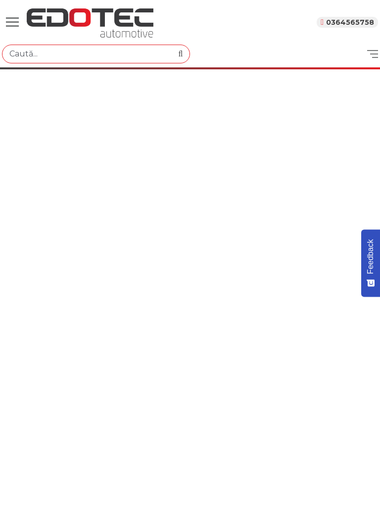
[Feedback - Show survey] (370, 263)
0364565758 (350, 22)
